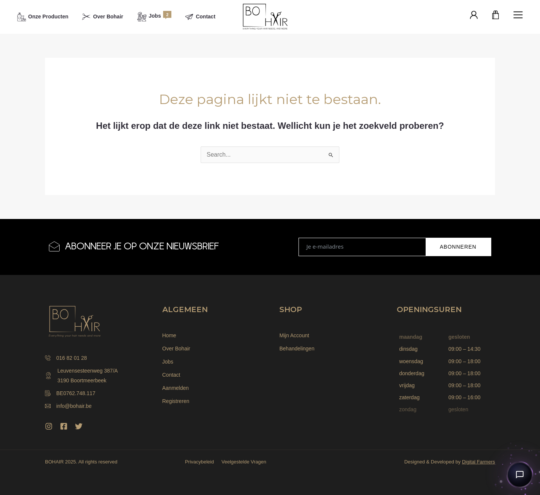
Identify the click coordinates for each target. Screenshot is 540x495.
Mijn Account (294, 335)
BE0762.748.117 (70, 393)
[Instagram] (48, 426)
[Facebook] (64, 426)
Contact (171, 375)
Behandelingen (296, 349)
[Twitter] (78, 426)
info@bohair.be (68, 406)
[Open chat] (520, 475)
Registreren (175, 401)
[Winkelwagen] (495, 15)
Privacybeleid (199, 462)
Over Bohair (176, 349)
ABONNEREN (458, 247)
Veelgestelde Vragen (243, 462)
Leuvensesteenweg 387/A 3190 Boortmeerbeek (81, 375)
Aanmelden (175, 388)
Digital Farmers (478, 462)
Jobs (168, 362)
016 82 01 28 (66, 358)
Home (169, 335)
